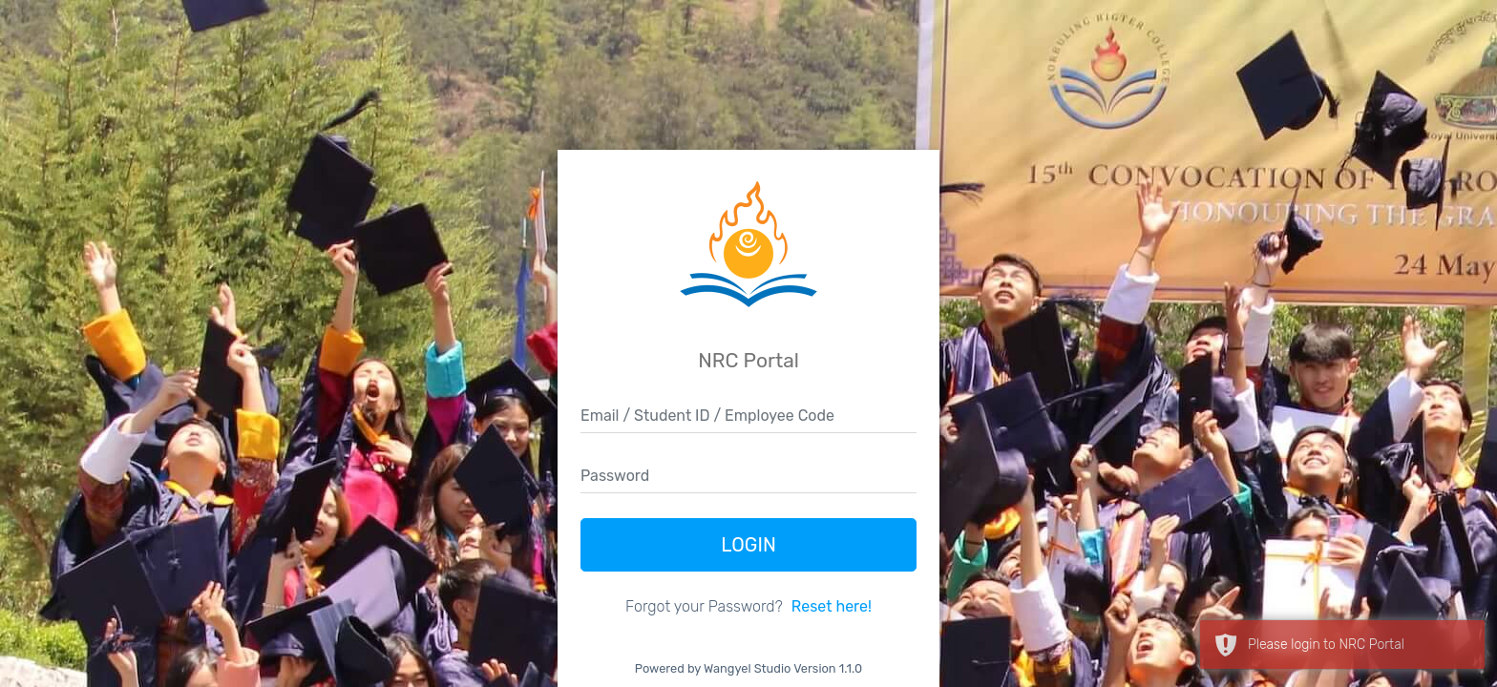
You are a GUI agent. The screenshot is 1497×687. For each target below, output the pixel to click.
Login (748, 544)
